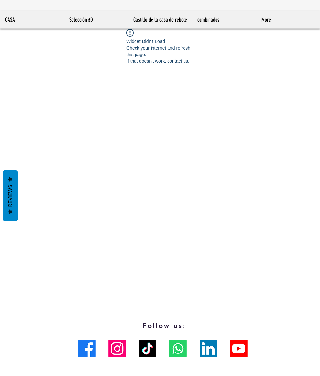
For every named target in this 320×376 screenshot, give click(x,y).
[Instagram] (117, 348)
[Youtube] (239, 348)
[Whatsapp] (178, 348)
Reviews (10, 196)
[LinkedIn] (208, 348)
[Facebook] (87, 348)
